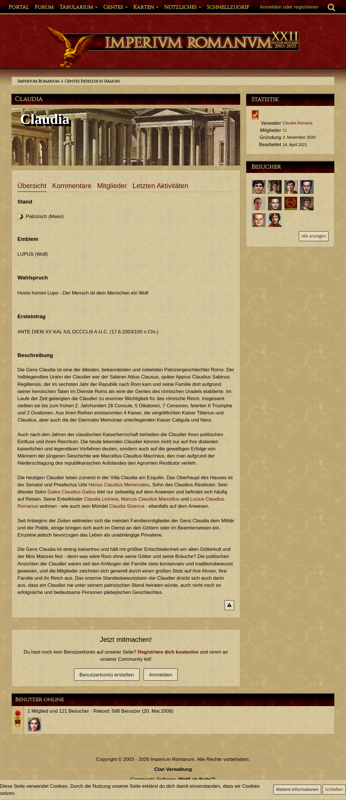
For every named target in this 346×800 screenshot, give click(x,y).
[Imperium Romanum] (173, 48)
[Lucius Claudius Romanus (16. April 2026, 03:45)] (259, 187)
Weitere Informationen (297, 789)
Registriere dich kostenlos (168, 652)
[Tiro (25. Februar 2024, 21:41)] (307, 203)
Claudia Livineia (101, 499)
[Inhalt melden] (229, 605)
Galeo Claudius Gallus (71, 492)
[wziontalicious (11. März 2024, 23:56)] (291, 203)
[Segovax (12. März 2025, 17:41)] (307, 187)
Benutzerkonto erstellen (106, 674)
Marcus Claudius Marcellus (150, 499)
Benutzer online (39, 699)
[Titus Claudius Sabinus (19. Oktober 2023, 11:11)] (259, 220)
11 (285, 130)
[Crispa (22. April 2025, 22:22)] (275, 187)
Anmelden (160, 674)
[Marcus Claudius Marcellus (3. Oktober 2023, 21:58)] (275, 220)
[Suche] (331, 7)
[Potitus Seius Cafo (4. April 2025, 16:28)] (291, 187)
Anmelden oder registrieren (289, 7)
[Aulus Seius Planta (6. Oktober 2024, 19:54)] (275, 203)
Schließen (334, 789)
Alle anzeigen (313, 236)
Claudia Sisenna (126, 506)
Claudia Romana (297, 123)
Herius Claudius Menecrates (119, 484)
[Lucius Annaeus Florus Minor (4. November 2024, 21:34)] (259, 203)
